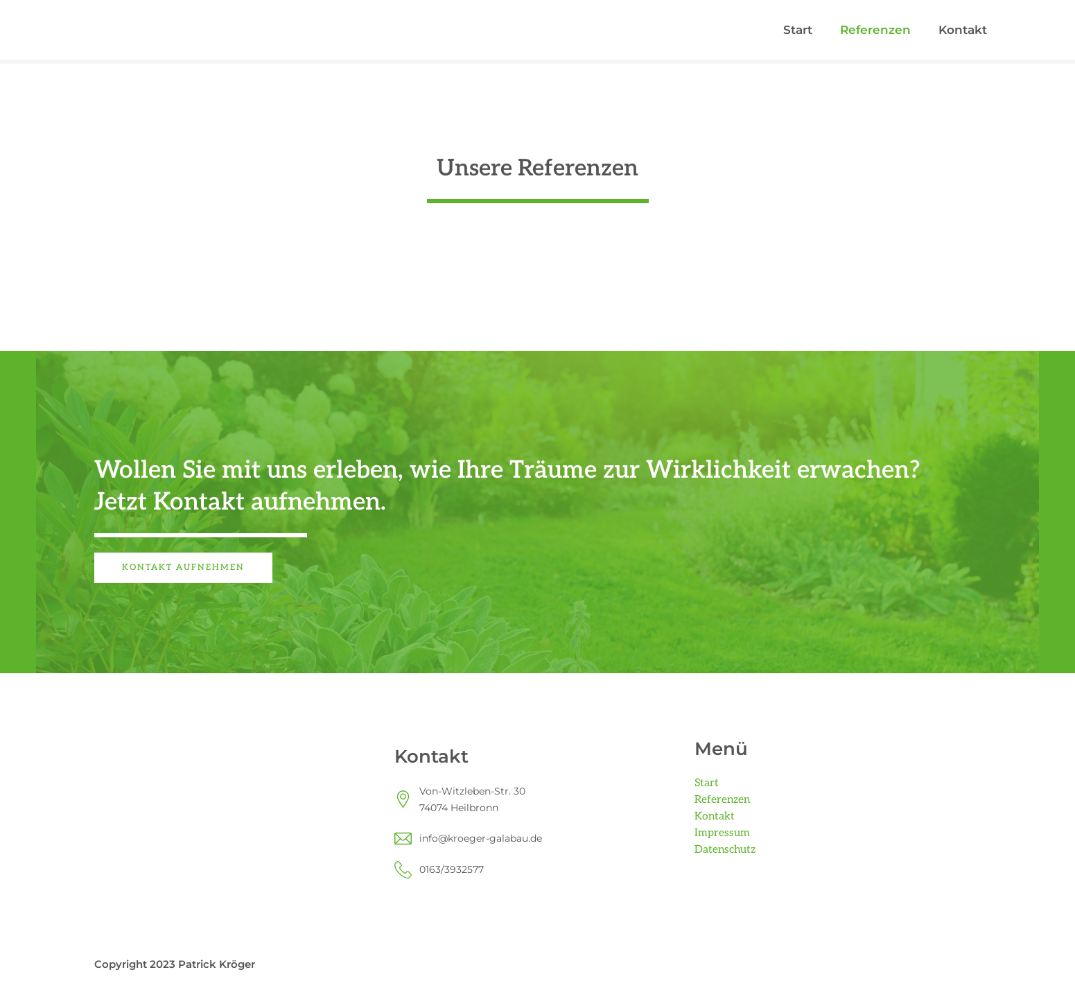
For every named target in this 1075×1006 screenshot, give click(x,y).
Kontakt (962, 30)
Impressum (722, 833)
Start (797, 30)
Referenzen (875, 30)
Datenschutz (726, 849)
